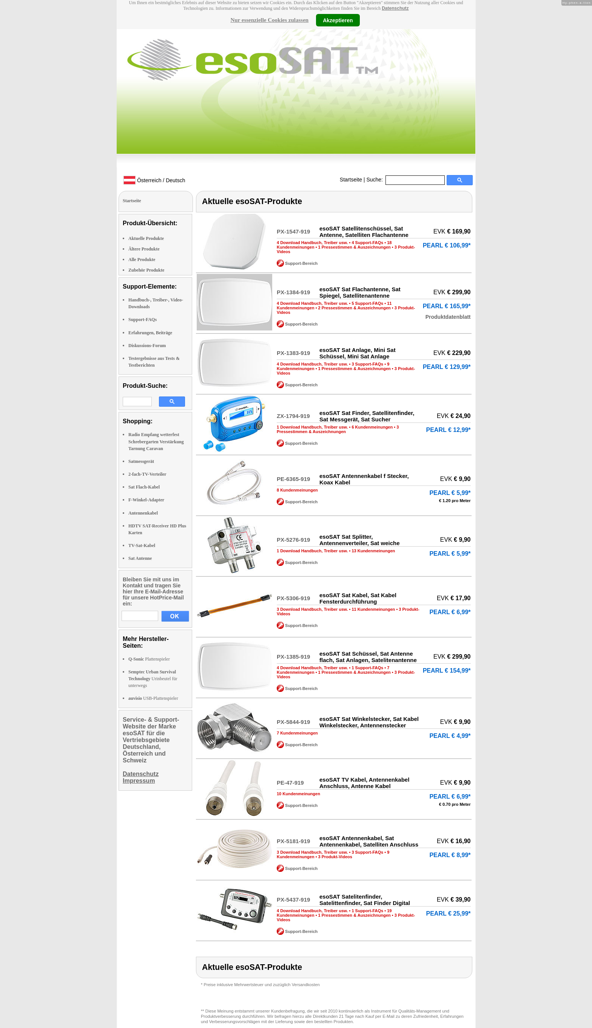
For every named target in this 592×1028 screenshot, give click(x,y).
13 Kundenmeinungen (373, 551)
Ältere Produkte (144, 249)
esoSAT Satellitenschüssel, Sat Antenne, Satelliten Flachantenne (364, 231)
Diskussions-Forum (147, 345)
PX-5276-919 (293, 539)
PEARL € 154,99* (447, 670)
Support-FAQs (142, 319)
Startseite (351, 180)
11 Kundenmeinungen (373, 609)
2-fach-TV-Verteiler (147, 474)
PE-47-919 (290, 782)
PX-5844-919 (293, 722)
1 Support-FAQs (367, 667)
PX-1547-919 (293, 231)
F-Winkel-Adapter (146, 499)
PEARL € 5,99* (449, 493)
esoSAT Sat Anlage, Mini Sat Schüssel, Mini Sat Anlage (357, 353)
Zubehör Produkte (146, 270)
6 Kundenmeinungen (372, 427)
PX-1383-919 (293, 353)
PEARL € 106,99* (447, 245)
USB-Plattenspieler (153, 698)
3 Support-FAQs (367, 364)
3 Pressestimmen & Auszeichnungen (338, 429)
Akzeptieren (338, 20)
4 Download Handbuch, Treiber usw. (312, 242)
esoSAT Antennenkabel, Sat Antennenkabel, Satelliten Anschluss (368, 841)
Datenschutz (395, 8)
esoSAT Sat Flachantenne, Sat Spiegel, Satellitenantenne (360, 292)
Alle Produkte (141, 259)
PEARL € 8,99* (449, 855)
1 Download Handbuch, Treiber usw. (312, 427)
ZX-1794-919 (293, 416)
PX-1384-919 (293, 292)
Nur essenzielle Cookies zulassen (269, 20)
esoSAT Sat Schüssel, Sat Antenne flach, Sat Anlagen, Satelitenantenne (368, 656)
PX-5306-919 (293, 598)
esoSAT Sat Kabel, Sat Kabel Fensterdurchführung (357, 598)
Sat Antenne (140, 558)
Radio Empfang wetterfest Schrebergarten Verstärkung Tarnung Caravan (156, 441)
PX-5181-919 (293, 841)
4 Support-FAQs (367, 242)
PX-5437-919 (293, 899)
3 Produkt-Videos (335, 856)
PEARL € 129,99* (447, 367)
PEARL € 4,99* (449, 736)
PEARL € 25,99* (448, 913)
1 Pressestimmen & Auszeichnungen (354, 247)
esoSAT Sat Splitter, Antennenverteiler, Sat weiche (359, 539)
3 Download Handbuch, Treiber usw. (312, 609)
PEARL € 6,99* (449, 612)
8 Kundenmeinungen (297, 490)
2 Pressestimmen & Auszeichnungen (354, 308)
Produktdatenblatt (448, 317)
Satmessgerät (141, 461)
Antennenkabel (143, 513)
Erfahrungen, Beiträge (150, 332)
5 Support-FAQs (367, 303)
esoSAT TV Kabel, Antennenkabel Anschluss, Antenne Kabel (364, 782)
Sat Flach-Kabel (144, 487)
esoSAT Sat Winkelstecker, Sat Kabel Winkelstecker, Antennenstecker (369, 722)
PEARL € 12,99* (448, 430)
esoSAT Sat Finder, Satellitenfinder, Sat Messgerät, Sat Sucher (366, 416)
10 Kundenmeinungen (298, 793)
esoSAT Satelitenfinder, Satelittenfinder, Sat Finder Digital (364, 899)
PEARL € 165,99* (447, 306)
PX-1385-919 (293, 656)
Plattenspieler (149, 659)
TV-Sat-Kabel (141, 545)
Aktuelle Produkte (146, 238)
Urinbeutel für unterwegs (152, 678)
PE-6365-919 (293, 479)
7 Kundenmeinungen (297, 733)
